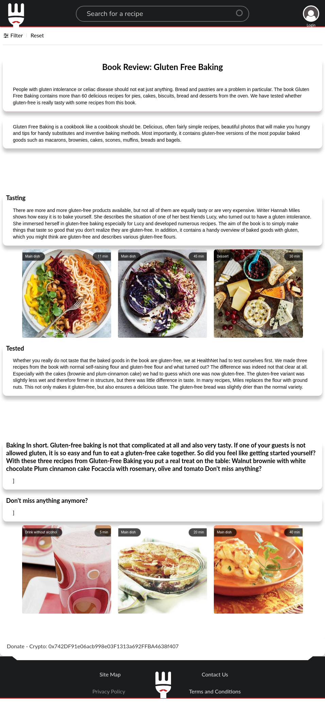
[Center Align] (242, 10)
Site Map (110, 674)
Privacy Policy (108, 691)
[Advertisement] (162, 171)
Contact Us (215, 674)
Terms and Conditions (215, 691)
